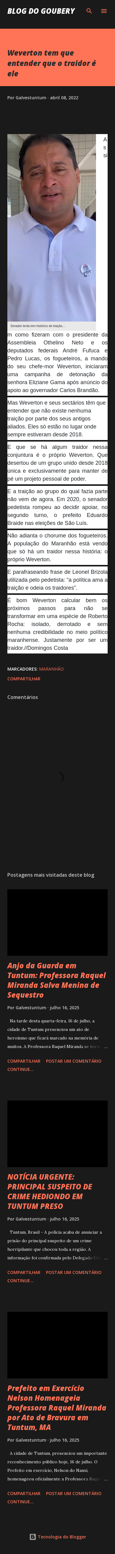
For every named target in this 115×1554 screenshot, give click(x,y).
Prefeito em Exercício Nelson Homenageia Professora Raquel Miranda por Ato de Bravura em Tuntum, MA (56, 1407)
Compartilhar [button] (23, 679)
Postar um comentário (74, 1061)
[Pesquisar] (89, 11)
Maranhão (51, 669)
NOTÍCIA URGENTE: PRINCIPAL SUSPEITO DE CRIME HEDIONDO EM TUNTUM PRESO (49, 1191)
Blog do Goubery (41, 11)
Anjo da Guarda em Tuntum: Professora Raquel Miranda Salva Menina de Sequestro (56, 980)
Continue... (20, 1069)
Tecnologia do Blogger (57, 1537)
